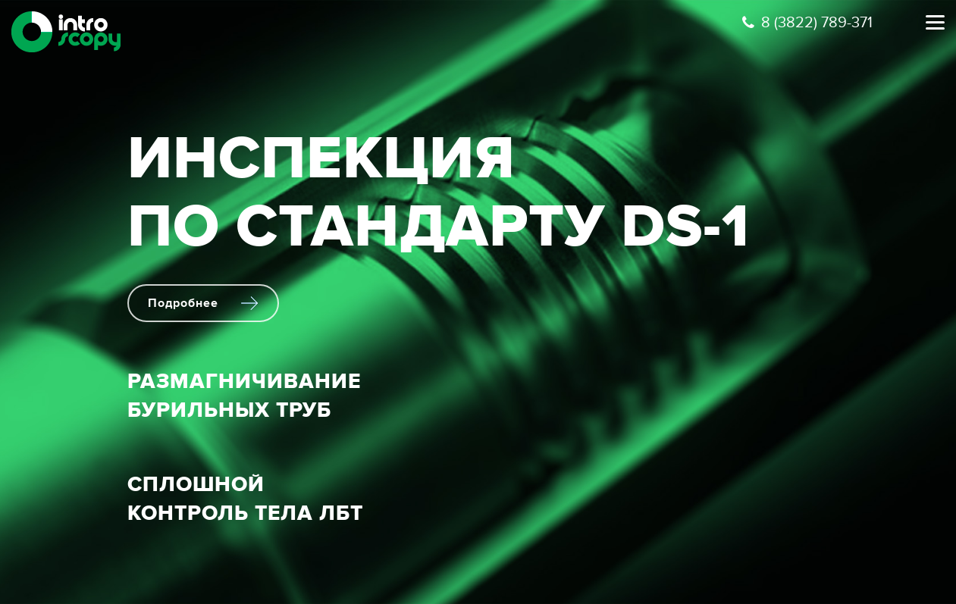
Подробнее (203, 303)
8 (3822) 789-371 (807, 22)
